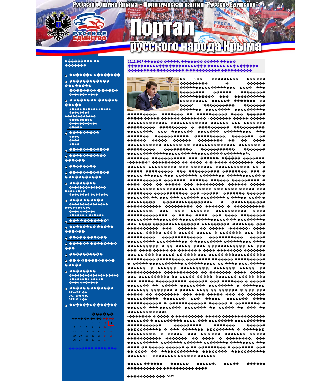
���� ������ (82, 211)
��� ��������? (89, 220)
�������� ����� (86, 279)
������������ (89, 149)
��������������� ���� (94, 275)
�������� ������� (89, 194)
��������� (80, 119)
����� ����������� (90, 109)
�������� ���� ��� (93, 348)
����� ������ (88, 237)
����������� (83, 123)
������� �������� (95, 75)
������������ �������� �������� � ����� (91, 86)
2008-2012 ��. (78, 299)
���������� (86, 254)
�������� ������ (93, 305)
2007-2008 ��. (78, 295)
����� (75, 127)
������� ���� (83, 94)
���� (74, 136)
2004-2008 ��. (78, 292)
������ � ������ (86, 215)
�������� (82, 166)
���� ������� (83, 282)
